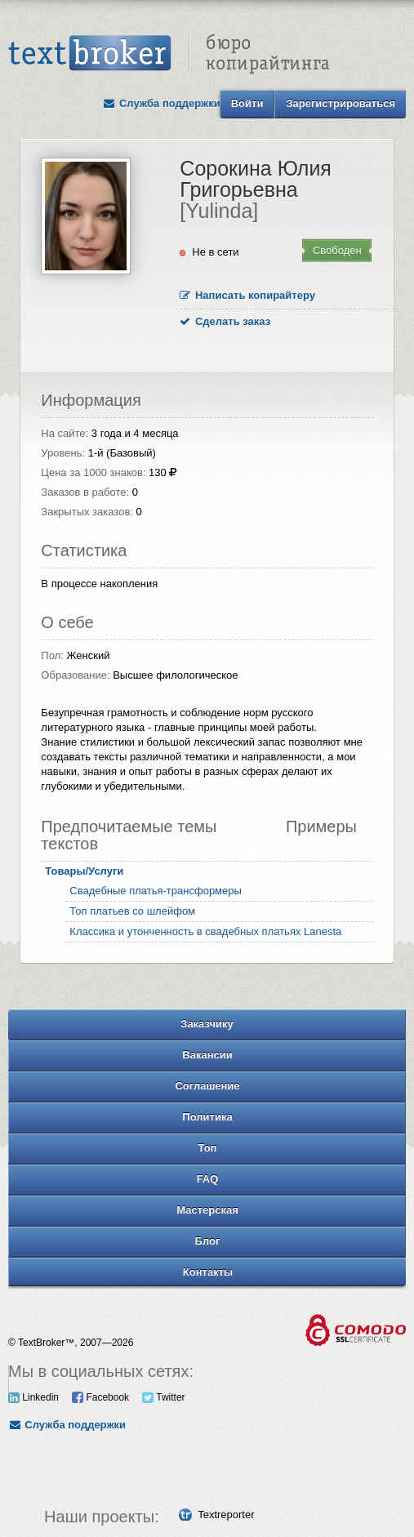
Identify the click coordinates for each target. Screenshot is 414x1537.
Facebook (100, 1397)
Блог (207, 1241)
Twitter (163, 1397)
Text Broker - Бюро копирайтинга (169, 53)
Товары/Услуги (84, 871)
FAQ (208, 1179)
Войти (247, 103)
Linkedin (33, 1397)
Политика (207, 1117)
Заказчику (207, 1024)
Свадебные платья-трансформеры (155, 890)
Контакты (208, 1272)
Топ (207, 1148)
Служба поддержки (161, 103)
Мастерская (207, 1210)
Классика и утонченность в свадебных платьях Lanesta (205, 931)
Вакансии (207, 1055)
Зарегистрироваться (340, 103)
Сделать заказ (225, 321)
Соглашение (207, 1086)
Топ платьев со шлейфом (132, 911)
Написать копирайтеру (247, 295)
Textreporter (226, 1514)
